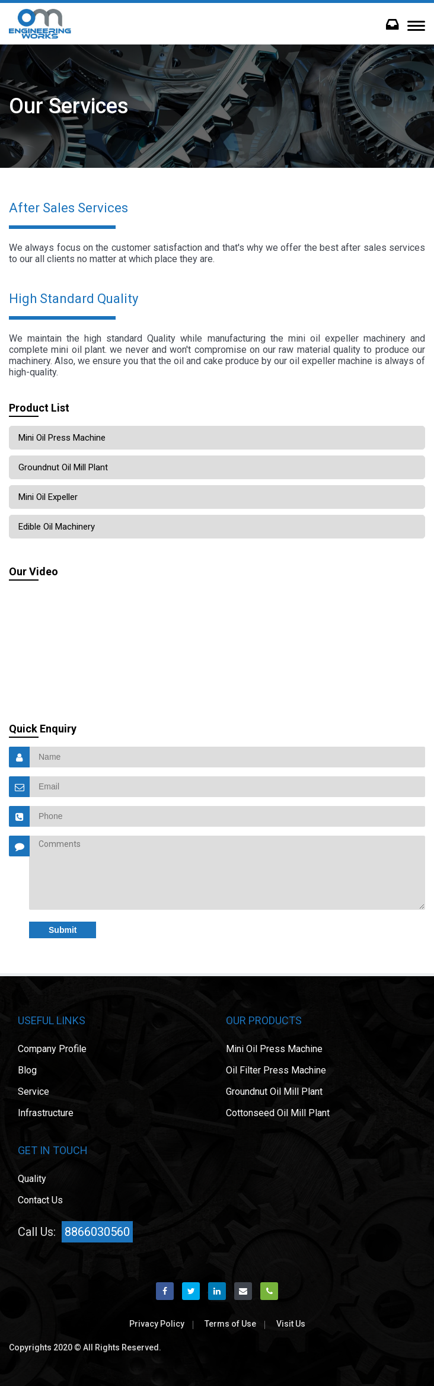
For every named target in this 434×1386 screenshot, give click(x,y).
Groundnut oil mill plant (63, 467)
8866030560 (97, 1232)
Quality (32, 1178)
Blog (27, 1070)
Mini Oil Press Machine (62, 437)
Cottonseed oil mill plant (278, 1113)
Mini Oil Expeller (48, 497)
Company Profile (52, 1048)
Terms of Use (230, 1323)
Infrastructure (46, 1113)
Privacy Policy (156, 1323)
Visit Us (290, 1323)
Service (33, 1091)
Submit (62, 930)
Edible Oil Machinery (56, 526)
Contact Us (40, 1200)
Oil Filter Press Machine (276, 1070)
